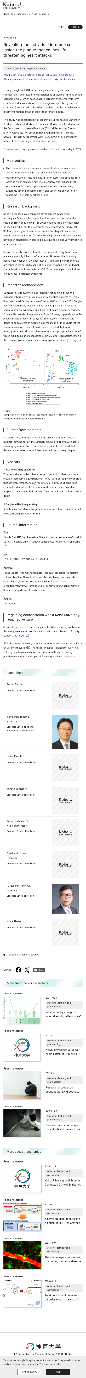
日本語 (75, 27)
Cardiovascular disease (32, 75)
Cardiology (10, 75)
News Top (8, 14)
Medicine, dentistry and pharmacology (25, 68)
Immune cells (67, 75)
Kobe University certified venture (59, 79)
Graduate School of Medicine (22, 954)
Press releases (39, 14)
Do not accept (29, 1371)
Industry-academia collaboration (22, 79)
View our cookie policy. (50, 1364)
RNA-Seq (52, 75)
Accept (57, 1371)
